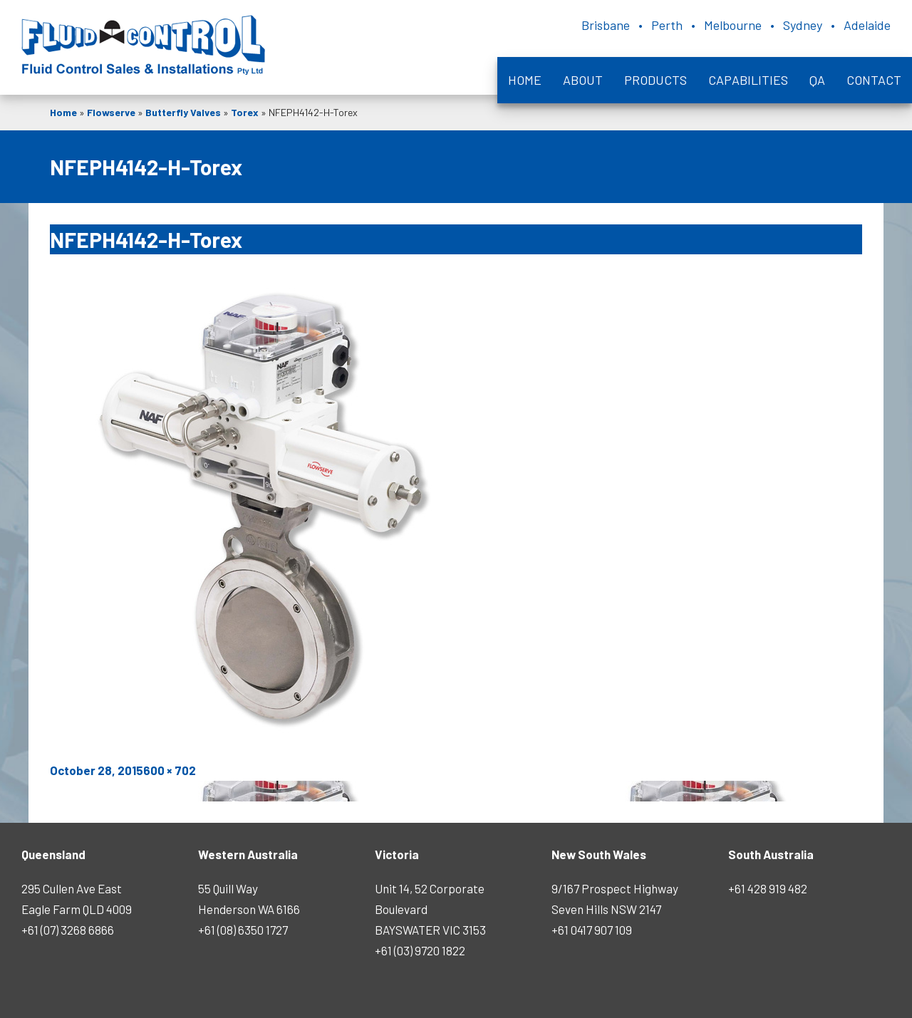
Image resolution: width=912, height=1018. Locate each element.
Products (655, 80)
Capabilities (748, 80)
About (583, 80)
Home (525, 80)
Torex (245, 112)
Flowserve (111, 112)
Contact (873, 80)
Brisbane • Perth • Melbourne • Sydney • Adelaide (736, 25)
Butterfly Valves (183, 112)
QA (817, 80)
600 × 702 (169, 770)
